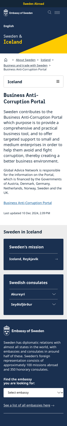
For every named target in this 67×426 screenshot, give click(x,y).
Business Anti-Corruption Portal (28, 203)
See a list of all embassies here (27, 405)
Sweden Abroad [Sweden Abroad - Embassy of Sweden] (33, 4)
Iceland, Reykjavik (23, 259)
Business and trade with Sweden (26, 65)
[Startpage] (7, 59)
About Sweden (26, 60)
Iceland (46, 60)
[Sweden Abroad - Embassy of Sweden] (21, 12)
